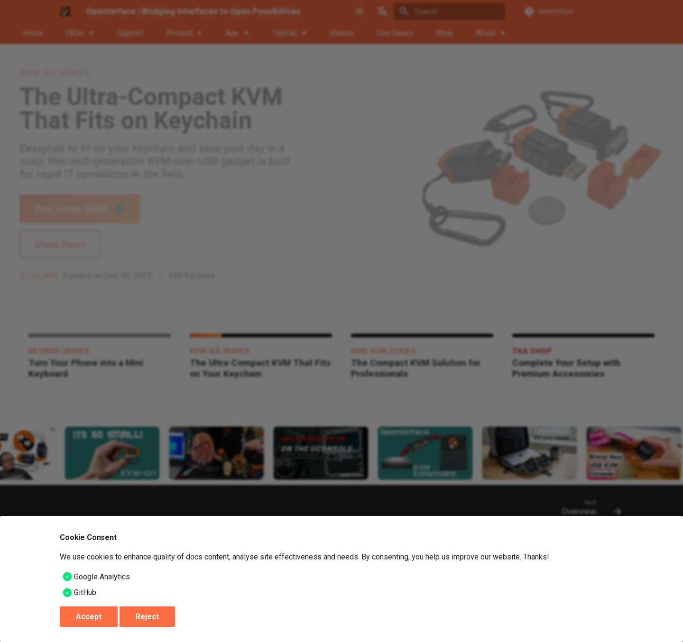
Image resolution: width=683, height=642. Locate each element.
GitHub (85, 592)
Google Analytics (102, 576)
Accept (89, 616)
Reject (147, 616)
